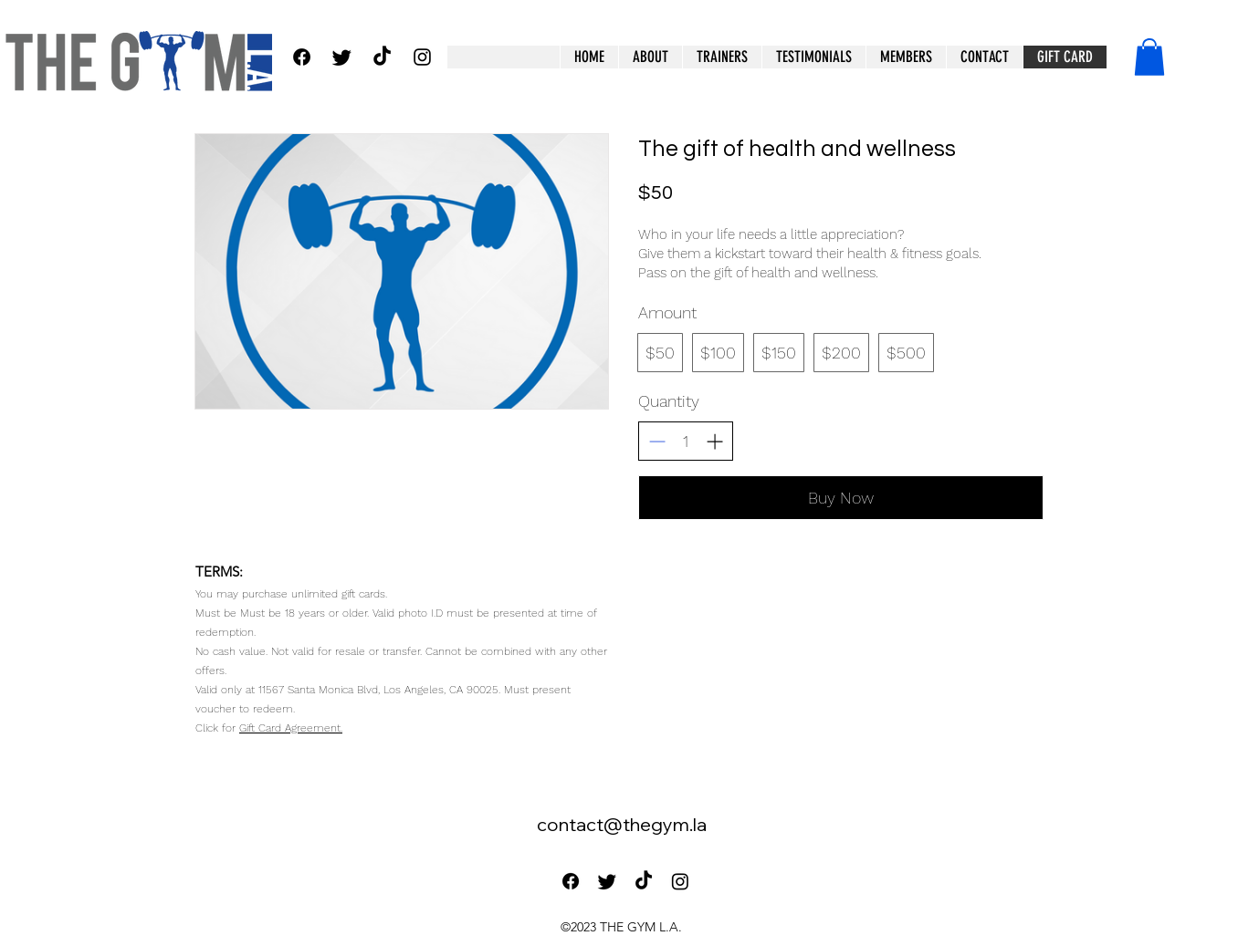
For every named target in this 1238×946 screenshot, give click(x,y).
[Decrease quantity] (657, 441)
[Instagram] (680, 881)
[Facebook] (301, 57)
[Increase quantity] (714, 441)
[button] (906, 57)
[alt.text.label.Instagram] (422, 57)
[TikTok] (382, 57)
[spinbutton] (685, 441)
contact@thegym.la (622, 824)
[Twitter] (341, 57)
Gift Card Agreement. (290, 728)
